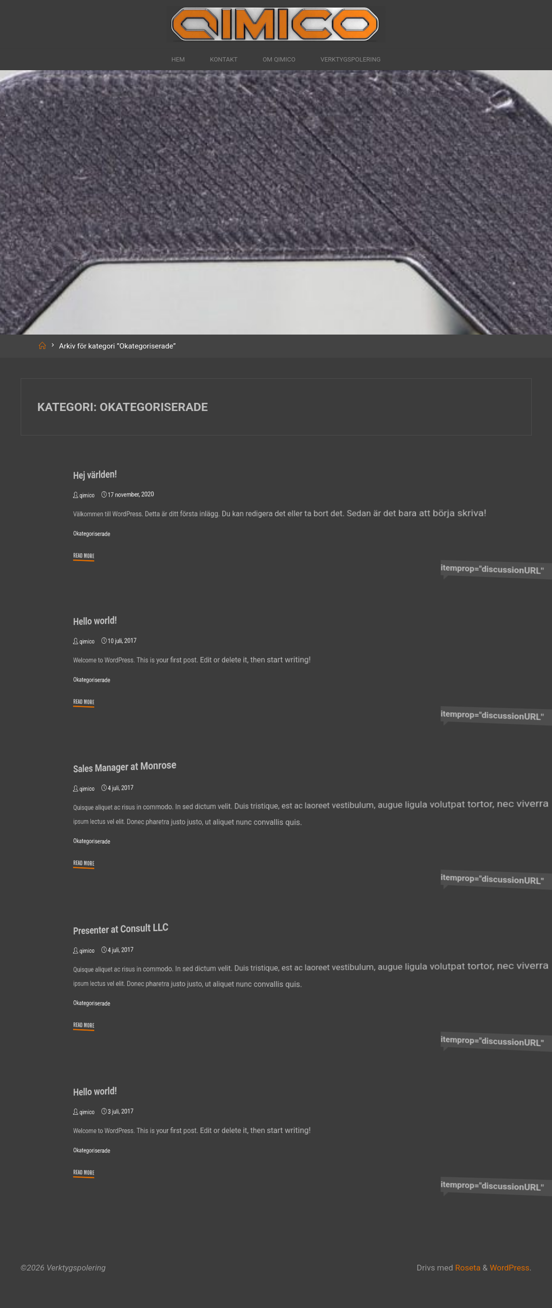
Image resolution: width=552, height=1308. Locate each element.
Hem (167, 59)
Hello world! (96, 620)
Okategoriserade (92, 534)
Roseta (466, 1267)
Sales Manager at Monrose (126, 766)
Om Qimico (279, 59)
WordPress (509, 1267)
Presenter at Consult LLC (122, 928)
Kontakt (217, 59)
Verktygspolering (359, 59)
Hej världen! (96, 474)
